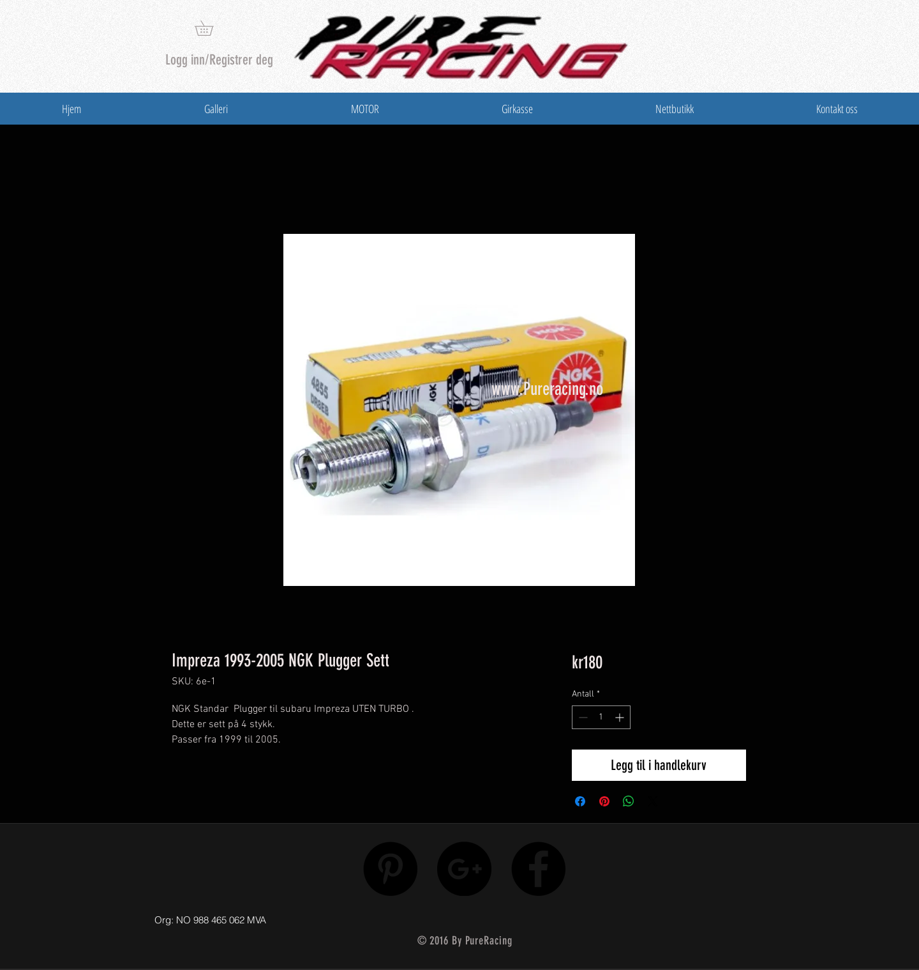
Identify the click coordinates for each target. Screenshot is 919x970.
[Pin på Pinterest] (604, 801)
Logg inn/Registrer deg (219, 59)
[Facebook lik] (678, 917)
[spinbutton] (601, 717)
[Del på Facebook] (580, 801)
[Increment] (621, 717)
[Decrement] (582, 717)
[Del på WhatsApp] (628, 801)
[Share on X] (653, 801)
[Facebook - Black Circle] (538, 869)
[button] (211, 28)
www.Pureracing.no (547, 388)
